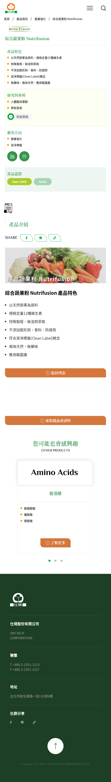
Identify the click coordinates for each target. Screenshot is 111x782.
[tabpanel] (55, 507)
